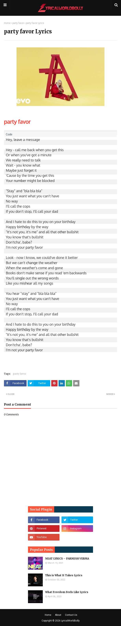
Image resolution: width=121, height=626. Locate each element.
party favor (18, 23)
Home (7, 23)
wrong (43, 278)
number (20, 180)
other (62, 232)
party (30, 247)
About (58, 615)
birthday (23, 227)
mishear (26, 283)
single (20, 278)
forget (29, 170)
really (16, 160)
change (32, 263)
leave (18, 139)
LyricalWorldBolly (70, 620)
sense (39, 273)
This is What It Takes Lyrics (63, 575)
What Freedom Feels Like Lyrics (66, 592)
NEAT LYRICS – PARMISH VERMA (67, 558)
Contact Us (71, 615)
